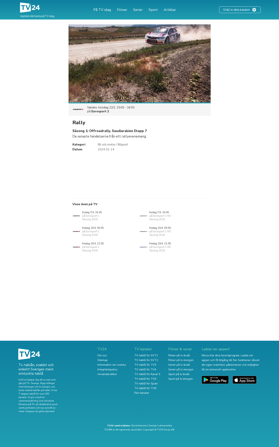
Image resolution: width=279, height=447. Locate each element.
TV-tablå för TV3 (145, 365)
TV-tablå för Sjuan (146, 383)
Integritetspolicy (107, 369)
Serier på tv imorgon (180, 369)
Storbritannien (139, 425)
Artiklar (170, 9)
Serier (138, 9)
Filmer (122, 9)
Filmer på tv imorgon (180, 360)
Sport (153, 9)
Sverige (152, 425)
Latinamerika (165, 425)
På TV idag (102, 9)
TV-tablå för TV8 (145, 388)
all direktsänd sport (46, 404)
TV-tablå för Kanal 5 (147, 374)
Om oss (102, 355)
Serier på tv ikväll (179, 365)
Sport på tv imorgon (180, 379)
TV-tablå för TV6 (145, 379)
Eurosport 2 (100, 111)
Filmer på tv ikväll (179, 355)
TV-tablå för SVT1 (146, 355)
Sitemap (102, 360)
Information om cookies (111, 365)
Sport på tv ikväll (178, 374)
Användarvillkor (107, 374)
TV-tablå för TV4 (145, 369)
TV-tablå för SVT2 (146, 360)
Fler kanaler (141, 393)
